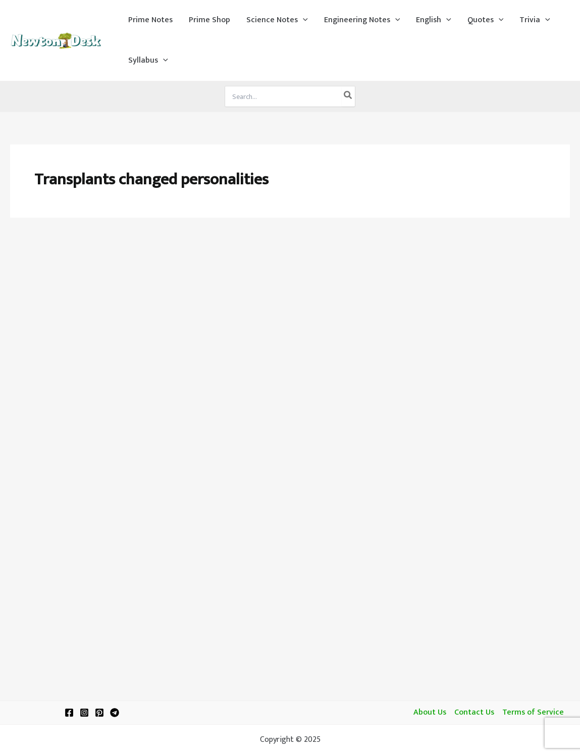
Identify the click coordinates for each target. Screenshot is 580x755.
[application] (303, 20)
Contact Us (474, 712)
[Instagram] (84, 712)
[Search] (348, 96)
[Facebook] (69, 712)
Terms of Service (533, 712)
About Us (429, 712)
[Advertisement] (290, 304)
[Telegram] (114, 712)
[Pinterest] (99, 712)
